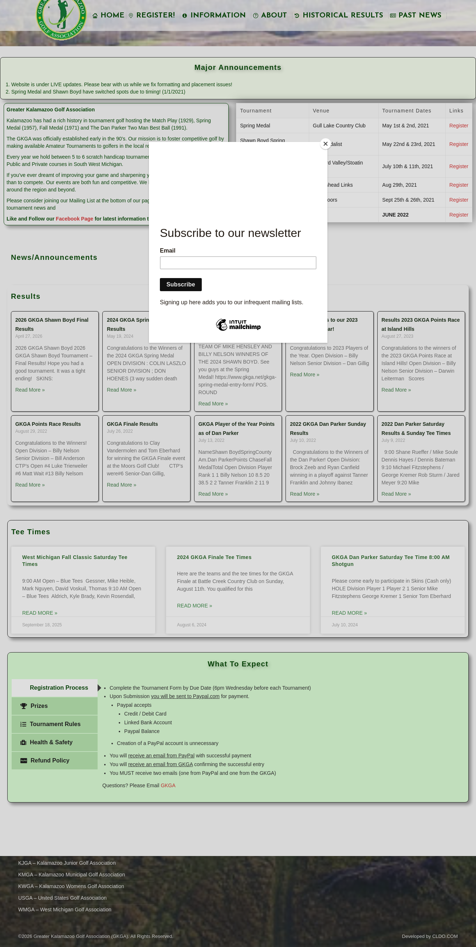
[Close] (325, 143)
